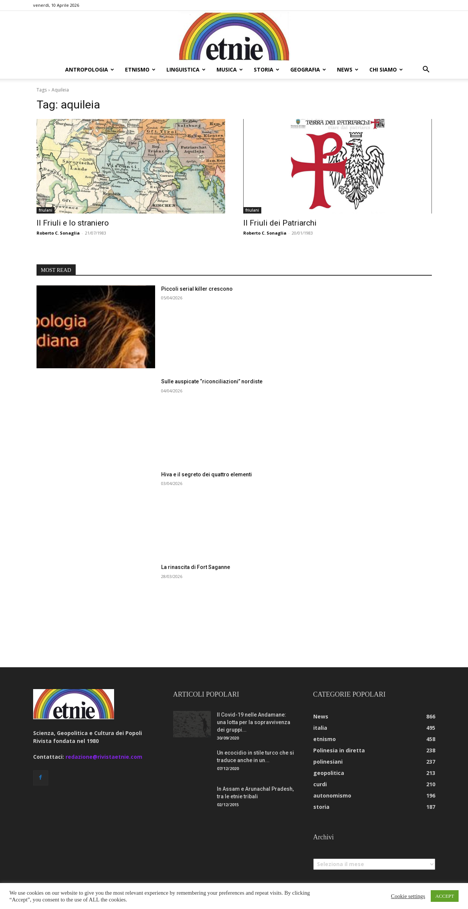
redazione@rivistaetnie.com (104, 756)
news (347, 69)
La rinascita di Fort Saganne (195, 567)
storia (266, 69)
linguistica (186, 69)
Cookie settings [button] (408, 896)
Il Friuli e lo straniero (73, 222)
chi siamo (386, 69)
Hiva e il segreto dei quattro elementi (206, 474)
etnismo (140, 69)
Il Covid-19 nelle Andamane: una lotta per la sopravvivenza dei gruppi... (253, 722)
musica (229, 69)
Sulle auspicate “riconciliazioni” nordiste (211, 381)
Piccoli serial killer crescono (197, 289)
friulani (45, 210)
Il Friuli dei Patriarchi (280, 222)
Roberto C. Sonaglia (58, 233)
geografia (308, 69)
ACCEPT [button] (444, 896)
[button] (426, 70)
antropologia (89, 69)
